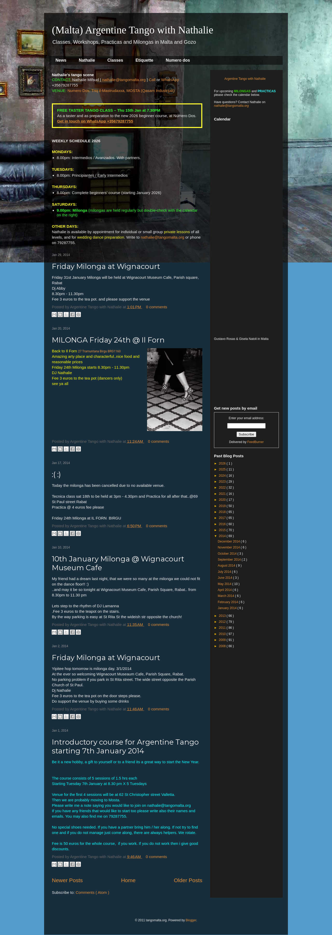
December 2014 (229, 541)
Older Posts (188, 880)
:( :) (56, 474)
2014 (223, 536)
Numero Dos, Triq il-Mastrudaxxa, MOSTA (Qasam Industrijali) (121, 90)
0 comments (156, 307)
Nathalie (87, 60)
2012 (223, 622)
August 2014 (227, 565)
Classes (115, 60)
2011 (223, 628)
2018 (223, 512)
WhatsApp (170, 79)
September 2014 (229, 559)
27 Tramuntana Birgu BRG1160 (99, 351)
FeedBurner (255, 442)
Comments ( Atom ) (92, 892)
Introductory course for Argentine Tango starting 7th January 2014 (125, 746)
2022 (223, 487)
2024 (223, 475)
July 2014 (225, 572)
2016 (223, 524)
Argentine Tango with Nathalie (245, 79)
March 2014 (226, 596)
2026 (223, 463)
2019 (223, 506)
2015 (223, 530)
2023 (223, 481)
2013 (223, 616)
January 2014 (227, 608)
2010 (223, 634)
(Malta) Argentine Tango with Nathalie (132, 30)
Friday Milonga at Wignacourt (106, 266)
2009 (223, 640)
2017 (223, 518)
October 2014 (227, 553)
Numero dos (178, 60)
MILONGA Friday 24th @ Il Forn (108, 340)
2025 (223, 469)
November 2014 (229, 547)
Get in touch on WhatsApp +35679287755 (95, 121)
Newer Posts (67, 880)
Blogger (191, 920)
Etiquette (144, 60)
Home (128, 880)
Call (152, 79)
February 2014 (228, 602)
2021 (223, 494)
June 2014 (225, 578)
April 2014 (225, 590)
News (61, 60)
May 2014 (225, 584)
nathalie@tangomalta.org (124, 79)
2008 (223, 646)
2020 (223, 500)
